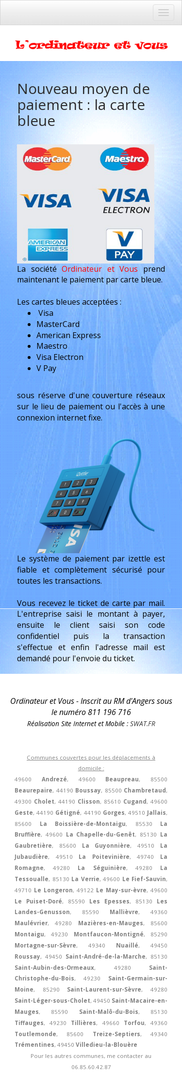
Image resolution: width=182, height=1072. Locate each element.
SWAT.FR (142, 723)
